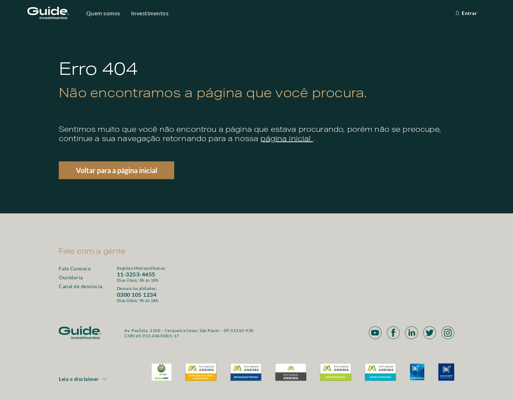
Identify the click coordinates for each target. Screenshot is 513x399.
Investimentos (150, 13)
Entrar (466, 13)
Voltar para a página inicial (116, 170)
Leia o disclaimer (83, 379)
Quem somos (103, 13)
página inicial (286, 139)
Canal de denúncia (81, 286)
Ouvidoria (71, 277)
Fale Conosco (75, 268)
